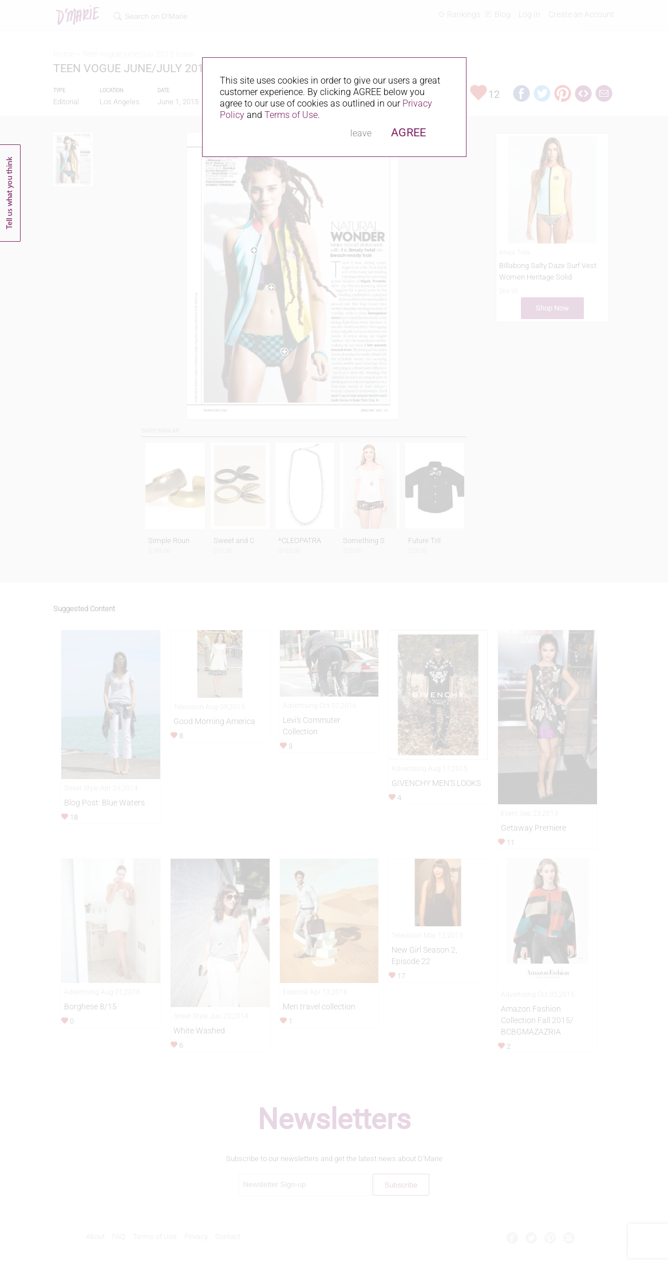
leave (360, 133)
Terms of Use (291, 114)
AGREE (408, 132)
